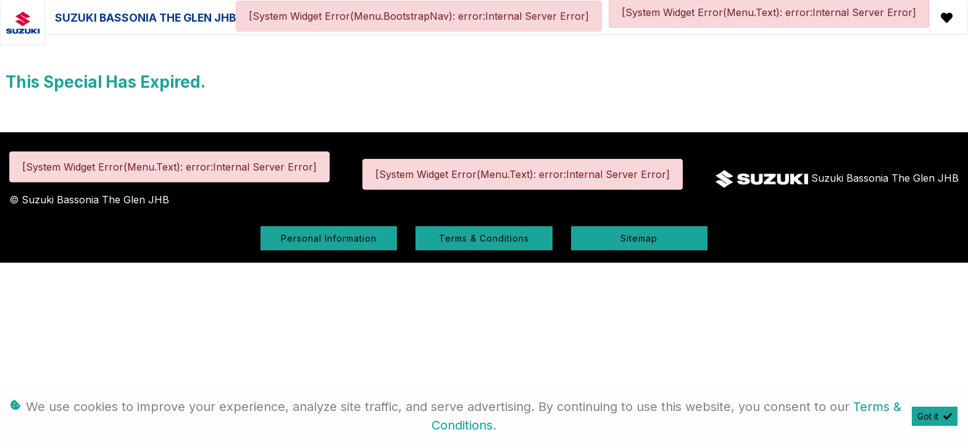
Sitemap (638, 238)
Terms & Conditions (484, 238)
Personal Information (329, 238)
